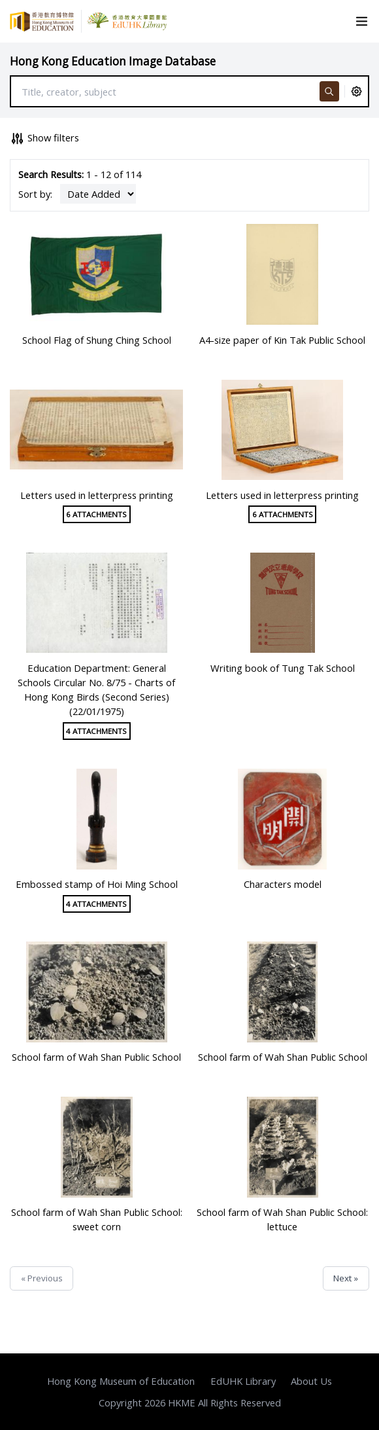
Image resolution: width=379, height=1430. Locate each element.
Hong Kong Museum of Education (121, 1380)
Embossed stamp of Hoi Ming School (97, 883)
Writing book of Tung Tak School (282, 667)
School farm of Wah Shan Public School (96, 1056)
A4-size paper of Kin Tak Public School (282, 339)
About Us (311, 1380)
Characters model (282, 883)
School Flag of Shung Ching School (96, 339)
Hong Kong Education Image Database (113, 61)
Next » (345, 1278)
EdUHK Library (243, 1380)
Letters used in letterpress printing (96, 495)
